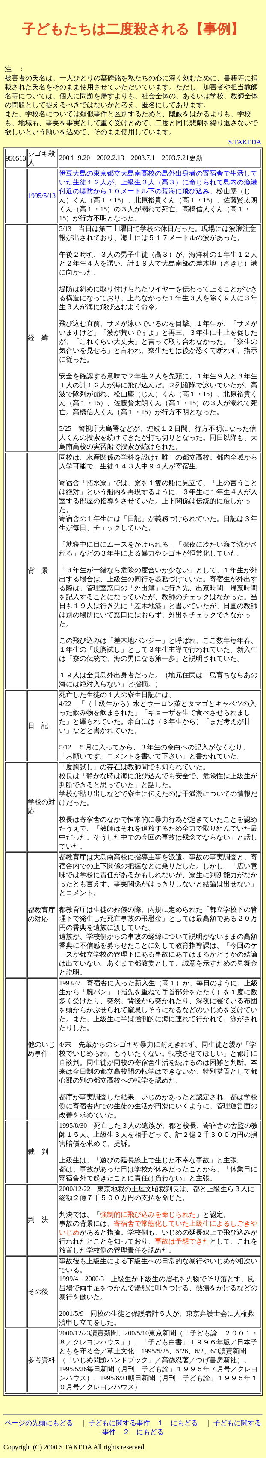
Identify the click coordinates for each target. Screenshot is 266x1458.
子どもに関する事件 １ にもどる (143, 1422)
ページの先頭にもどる (39, 1422)
